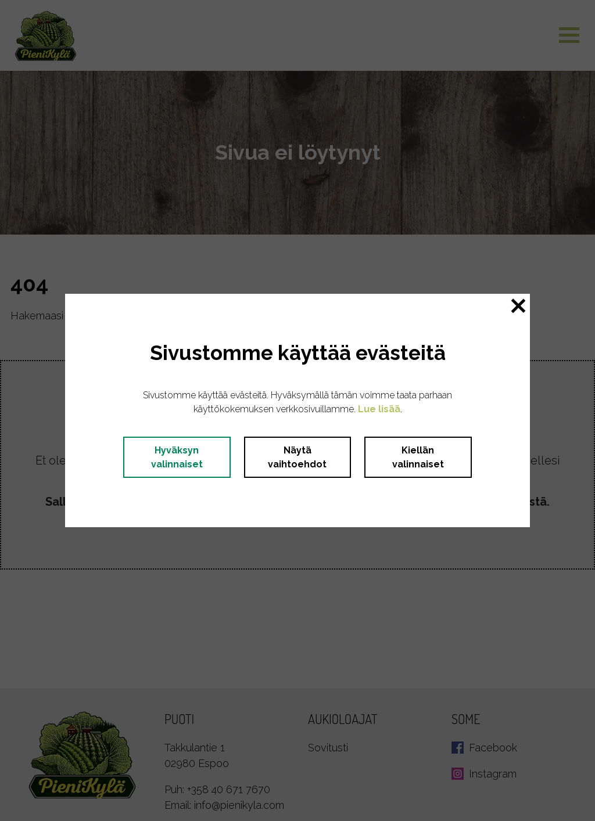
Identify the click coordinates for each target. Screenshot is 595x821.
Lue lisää (379, 409)
